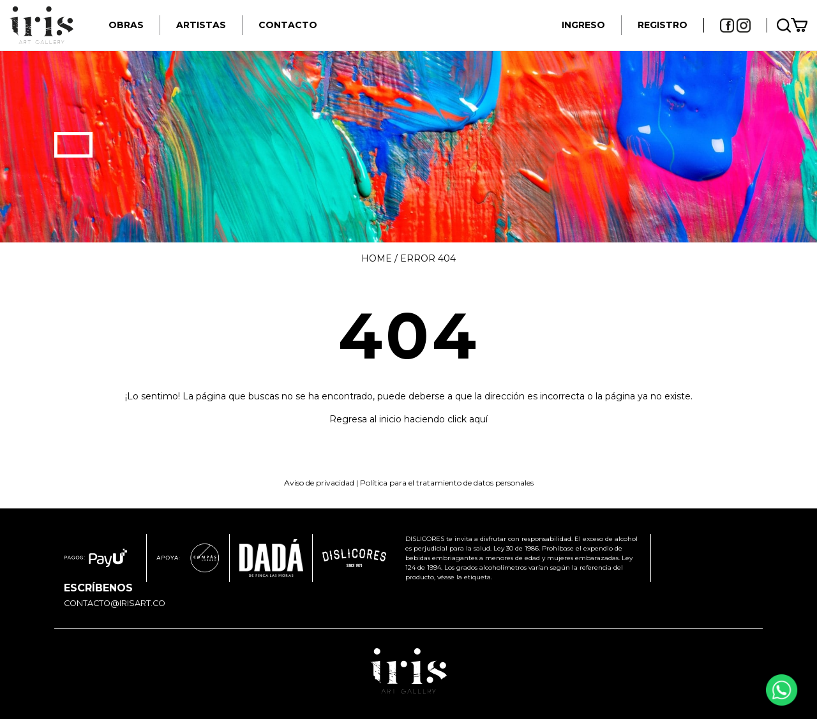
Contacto (288, 25)
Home (376, 258)
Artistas (201, 25)
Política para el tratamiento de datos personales (447, 482)
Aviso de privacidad (319, 482)
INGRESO (583, 25)
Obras (126, 25)
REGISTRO (662, 25)
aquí (478, 419)
